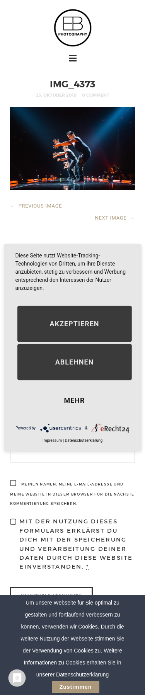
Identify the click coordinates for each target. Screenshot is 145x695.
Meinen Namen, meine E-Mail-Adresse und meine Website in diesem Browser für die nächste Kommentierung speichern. (72, 494)
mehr (74, 400)
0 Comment (95, 94)
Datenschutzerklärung (83, 440)
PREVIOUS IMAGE (36, 206)
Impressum (52, 440)
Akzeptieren (74, 324)
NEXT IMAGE (115, 218)
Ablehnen (74, 362)
